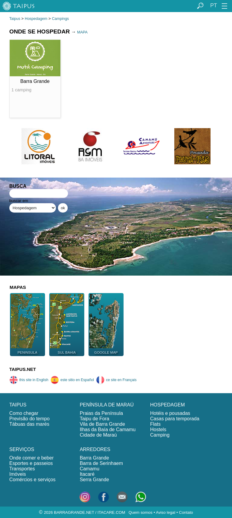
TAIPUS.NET (22, 369)
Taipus (14, 19)
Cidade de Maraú (98, 434)
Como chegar (23, 413)
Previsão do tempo (29, 418)
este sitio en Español (72, 380)
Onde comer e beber (31, 457)
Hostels (158, 429)
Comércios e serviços (32, 479)
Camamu (89, 468)
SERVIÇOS (21, 449)
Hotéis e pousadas (170, 413)
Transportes (22, 468)
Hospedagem (36, 19)
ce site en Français (116, 380)
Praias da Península (101, 413)
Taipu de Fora (94, 418)
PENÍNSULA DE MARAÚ (107, 404)
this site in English (28, 380)
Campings (60, 19)
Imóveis (17, 474)
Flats (155, 424)
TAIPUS (18, 404)
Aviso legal (165, 512)
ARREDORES (95, 449)
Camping (159, 434)
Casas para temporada (174, 418)
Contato (186, 512)
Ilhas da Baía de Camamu (108, 429)
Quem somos (140, 512)
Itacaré (87, 474)
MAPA (82, 32)
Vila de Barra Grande (102, 424)
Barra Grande (94, 457)
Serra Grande (94, 479)
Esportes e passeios (31, 463)
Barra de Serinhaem (101, 463)
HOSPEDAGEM (167, 404)
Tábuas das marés (29, 424)
